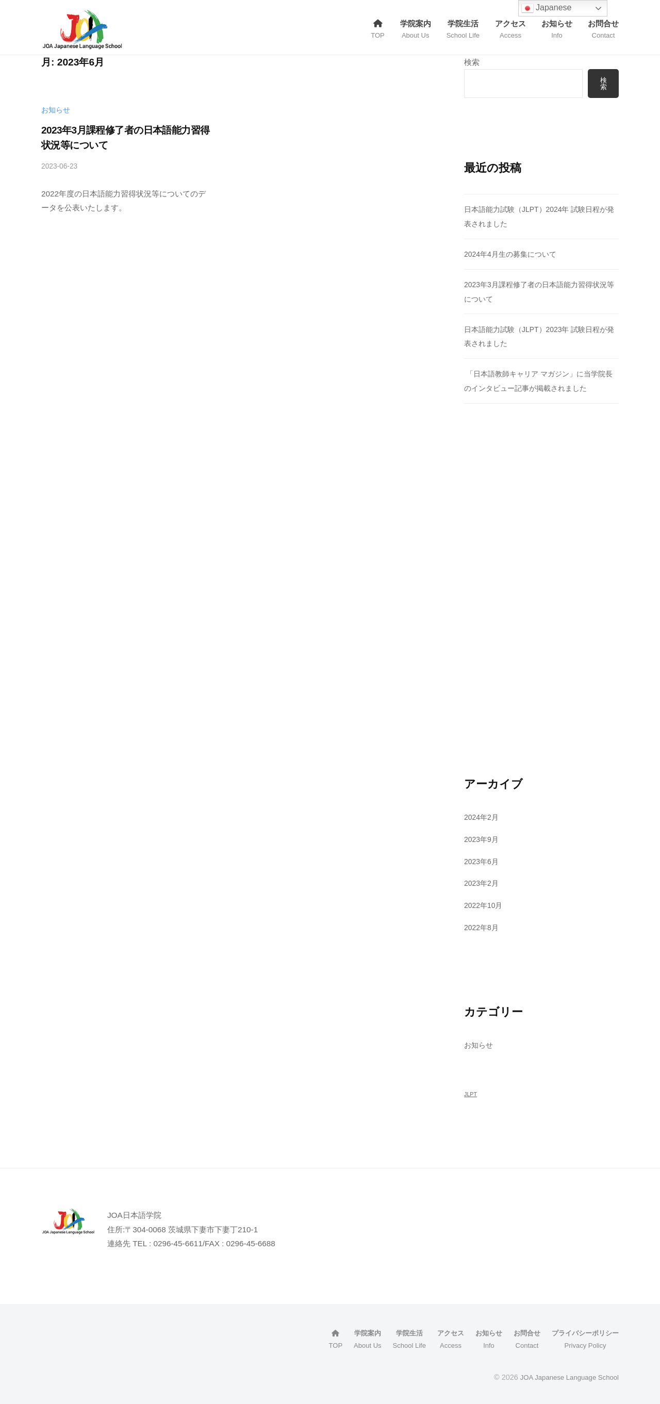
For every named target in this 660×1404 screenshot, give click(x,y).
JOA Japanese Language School (564, 1378)
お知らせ (55, 110)
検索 (472, 62)
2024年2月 (483, 818)
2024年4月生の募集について (514, 255)
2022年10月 (485, 906)
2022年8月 (483, 928)
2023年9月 (483, 839)
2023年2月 (483, 884)
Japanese (546, 8)
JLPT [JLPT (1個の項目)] (470, 1095)
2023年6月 (483, 861)
